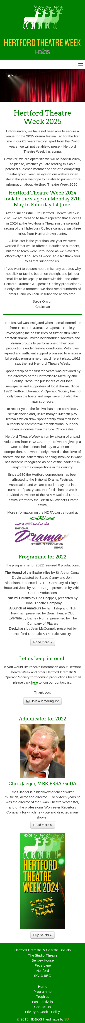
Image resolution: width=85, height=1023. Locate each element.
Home (42, 986)
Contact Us (42, 1007)
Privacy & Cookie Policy (42, 1012)
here (34, 682)
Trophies (42, 996)
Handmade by (56, 1019)
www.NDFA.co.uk (42, 517)
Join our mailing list (42, 701)
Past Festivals (42, 1002)
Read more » (42, 642)
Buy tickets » (42, 935)
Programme (42, 991)
